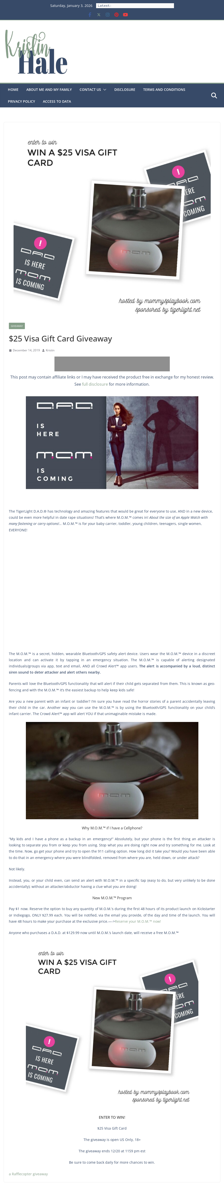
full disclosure (95, 384)
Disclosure (124, 89)
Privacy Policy (21, 101)
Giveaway (17, 326)
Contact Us (90, 89)
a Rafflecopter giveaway (28, 1174)
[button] (103, 89)
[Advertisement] (112, 364)
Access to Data (57, 101)
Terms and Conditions (164, 89)
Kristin (50, 350)
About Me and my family (49, 89)
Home (13, 89)
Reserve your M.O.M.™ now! (138, 921)
